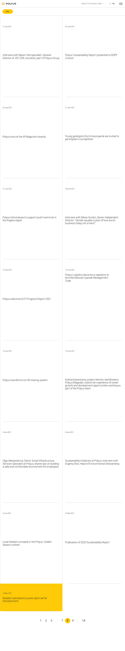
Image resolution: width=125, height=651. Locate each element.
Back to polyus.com (92, 4)
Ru (113, 3)
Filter (8, 12)
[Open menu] (120, 3)
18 (83, 620)
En (110, 3)
